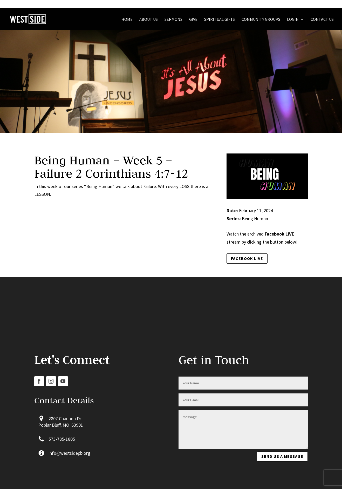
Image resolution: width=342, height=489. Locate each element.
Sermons (173, 19)
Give (193, 19)
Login (293, 19)
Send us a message (282, 456)
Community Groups (261, 19)
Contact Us (322, 19)
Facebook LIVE (247, 258)
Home (127, 19)
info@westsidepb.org (69, 453)
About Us (148, 19)
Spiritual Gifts (219, 19)
